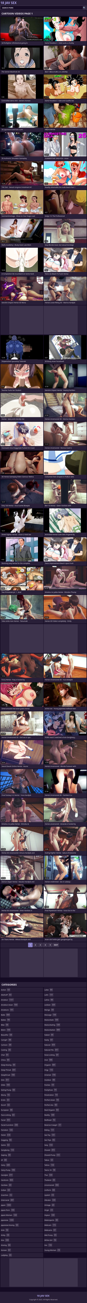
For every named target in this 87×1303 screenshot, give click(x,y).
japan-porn (8, 1210)
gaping (6, 1155)
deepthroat (8, 1075)
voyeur (49, 1215)
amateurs (7, 1009)
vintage (49, 1205)
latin (48, 994)
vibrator (50, 1200)
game (5, 1145)
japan (6, 1205)
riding (49, 1130)
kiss (5, 1240)
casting (6, 1050)
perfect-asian (51, 1100)
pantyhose (50, 1090)
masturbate (51, 1020)
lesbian (50, 1004)
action (5, 989)
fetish (6, 1135)
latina (49, 999)
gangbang (7, 1150)
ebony (5, 1095)
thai (48, 1175)
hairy (5, 1165)
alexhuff (6, 994)
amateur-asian (9, 1004)
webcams (50, 1230)
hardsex (6, 1185)
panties (49, 1085)
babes (5, 1020)
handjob (7, 1175)
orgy (48, 1070)
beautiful (6, 1035)
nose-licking (51, 1055)
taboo (48, 1160)
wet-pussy (50, 1235)
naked (49, 1035)
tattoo (49, 1165)
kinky (5, 1235)
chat (5, 1055)
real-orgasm (51, 1110)
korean (6, 1250)
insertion (6, 1195)
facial (6, 1120)
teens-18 (50, 1170)
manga (49, 1009)
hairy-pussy (8, 1170)
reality (49, 1115)
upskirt (49, 1195)
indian (5, 1190)
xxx (48, 1245)
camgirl (6, 1040)
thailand (50, 1180)
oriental (50, 1075)
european (7, 1110)
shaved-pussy (52, 1155)
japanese (7, 1220)
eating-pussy (8, 1090)
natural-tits (51, 1050)
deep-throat (8, 1070)
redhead (50, 1120)
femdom (7, 1130)
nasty (48, 1040)
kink (5, 1230)
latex (48, 989)
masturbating (52, 1025)
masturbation (52, 1030)
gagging (6, 1140)
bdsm (6, 1030)
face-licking (8, 1115)
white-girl (50, 1240)
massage (50, 1015)
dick (5, 1080)
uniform (49, 1190)
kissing (6, 1245)
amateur (7, 999)
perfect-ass (51, 1105)
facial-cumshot (9, 1125)
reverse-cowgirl (53, 1125)
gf (4, 1160)
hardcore (7, 1180)
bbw (5, 1025)
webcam (50, 1225)
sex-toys (49, 1140)
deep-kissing (8, 1065)
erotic (5, 1100)
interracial (7, 1200)
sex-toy (49, 1135)
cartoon (6, 1045)
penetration (51, 1095)
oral (48, 1060)
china (5, 1060)
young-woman (52, 1250)
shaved (49, 1150)
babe (5, 1015)
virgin (48, 1210)
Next (56, 945)
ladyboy (6, 1255)
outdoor (49, 1080)
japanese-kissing (10, 1225)
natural (49, 1045)
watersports (51, 1220)
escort (5, 1105)
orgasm (50, 1065)
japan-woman (9, 1215)
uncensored (51, 1185)
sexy (48, 1145)
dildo (5, 1085)
